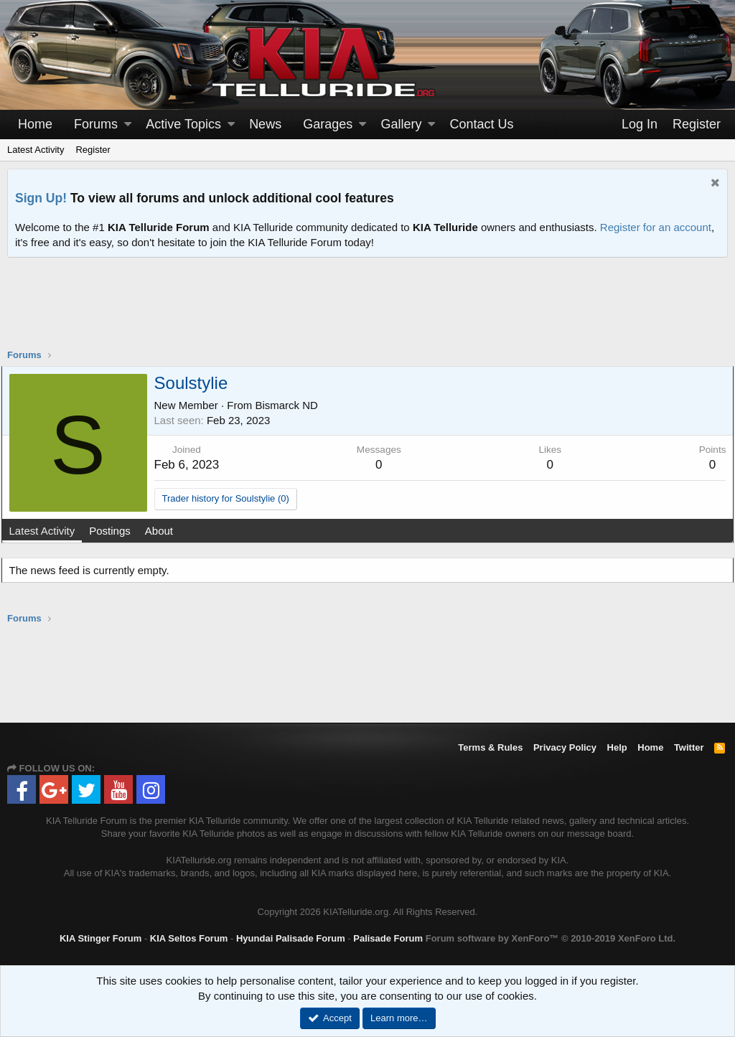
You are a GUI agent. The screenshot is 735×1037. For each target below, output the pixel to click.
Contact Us (482, 124)
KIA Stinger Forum (100, 938)
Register (92, 149)
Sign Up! (41, 198)
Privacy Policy (564, 747)
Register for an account (655, 227)
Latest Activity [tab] (48, 531)
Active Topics (183, 124)
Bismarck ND (292, 405)
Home (35, 124)
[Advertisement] (367, 312)
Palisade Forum (388, 938)
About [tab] (165, 531)
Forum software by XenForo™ (550, 938)
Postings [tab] (116, 531)
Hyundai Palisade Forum (290, 938)
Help (617, 747)
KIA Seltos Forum (189, 938)
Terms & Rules (490, 747)
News (265, 124)
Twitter (689, 747)
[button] (128, 124)
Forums (96, 124)
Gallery (400, 124)
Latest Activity (35, 149)
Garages (327, 124)
